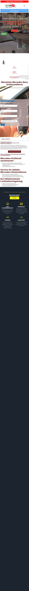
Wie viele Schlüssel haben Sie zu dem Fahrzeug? (9, 113)
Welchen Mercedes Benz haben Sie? (6, 103)
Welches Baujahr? (3, 108)
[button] (24, 5)
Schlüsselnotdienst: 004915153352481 (14, 1)
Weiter (2, 124)
